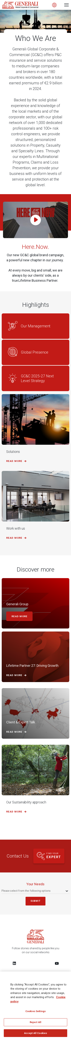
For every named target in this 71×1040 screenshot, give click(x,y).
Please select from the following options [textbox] (26, 890)
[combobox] (35, 891)
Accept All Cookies (35, 1035)
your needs (35, 884)
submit (35, 901)
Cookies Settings (35, 1013)
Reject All (35, 1024)
